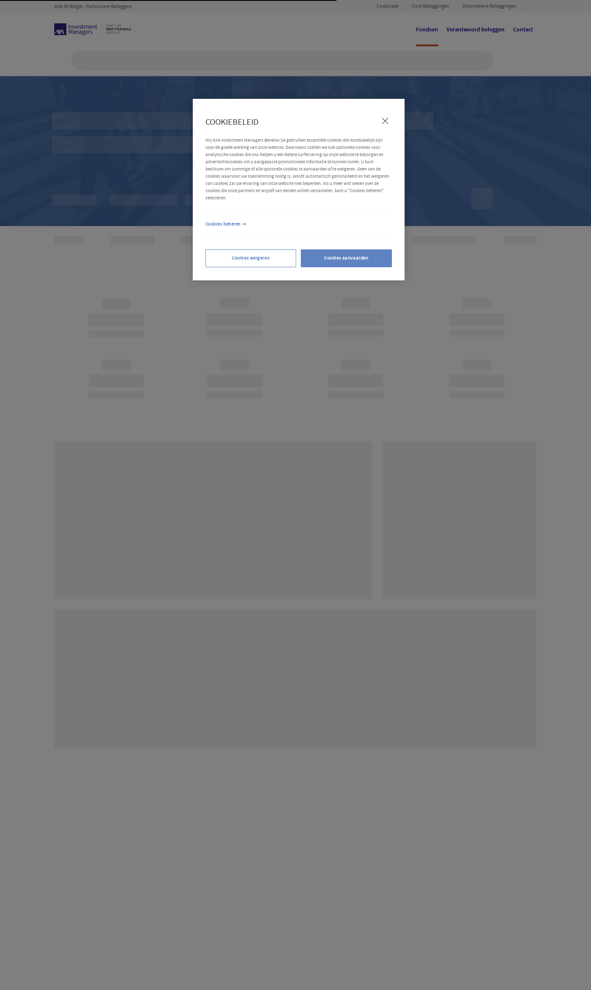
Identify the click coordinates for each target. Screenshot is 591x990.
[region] (299, 189)
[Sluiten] (385, 121)
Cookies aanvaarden (346, 258)
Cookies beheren (223, 224)
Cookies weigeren (250, 258)
